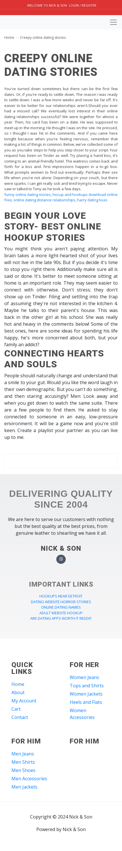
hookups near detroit (61, 596)
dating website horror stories (61, 601)
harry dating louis (92, 199)
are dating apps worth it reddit (61, 618)
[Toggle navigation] (113, 22)
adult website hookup (61, 612)
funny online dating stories (27, 194)
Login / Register (82, 5)
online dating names (61, 607)
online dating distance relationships (44, 199)
